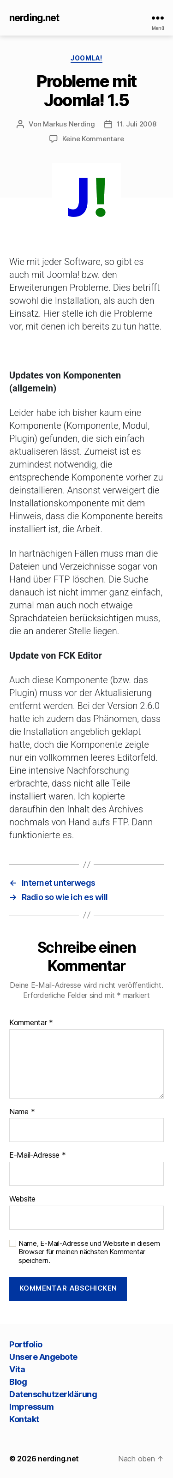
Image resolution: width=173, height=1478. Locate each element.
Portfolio (25, 1344)
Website (22, 1199)
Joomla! (86, 58)
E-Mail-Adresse (37, 1155)
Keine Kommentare (93, 138)
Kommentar (31, 1023)
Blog (18, 1382)
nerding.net (34, 18)
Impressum (31, 1407)
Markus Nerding (69, 124)
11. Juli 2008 (136, 124)
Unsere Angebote (43, 1357)
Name (22, 1112)
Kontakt (24, 1419)
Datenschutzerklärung (53, 1394)
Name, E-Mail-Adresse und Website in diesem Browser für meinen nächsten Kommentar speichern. (89, 1252)
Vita (17, 1369)
